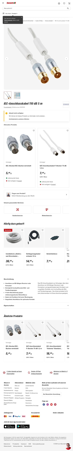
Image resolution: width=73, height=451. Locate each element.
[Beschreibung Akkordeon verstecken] (36, 279)
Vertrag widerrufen (17, 446)
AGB (29, 444)
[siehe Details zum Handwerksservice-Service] (17, 211)
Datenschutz (7, 444)
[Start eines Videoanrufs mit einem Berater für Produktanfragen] (36, 194)
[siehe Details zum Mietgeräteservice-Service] (47, 211)
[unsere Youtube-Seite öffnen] (51, 405)
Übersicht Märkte (8, 400)
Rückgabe (28, 398)
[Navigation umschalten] (2, 3)
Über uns (17, 385)
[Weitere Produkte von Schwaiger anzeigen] (65, 104)
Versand (28, 395)
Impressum (24, 444)
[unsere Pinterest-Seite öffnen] (55, 405)
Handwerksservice (8, 390)
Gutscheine (28, 403)
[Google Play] (23, 428)
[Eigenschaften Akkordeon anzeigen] (36, 305)
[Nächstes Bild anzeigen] (66, 59)
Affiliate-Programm (19, 398)
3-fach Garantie (8, 388)
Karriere (17, 388)
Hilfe (27, 388)
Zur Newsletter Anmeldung (51, 394)
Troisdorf (19, 181)
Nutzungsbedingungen (38, 444)
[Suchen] (35, 8)
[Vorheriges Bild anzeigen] (7, 59)
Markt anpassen (8, 20)
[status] (64, 3)
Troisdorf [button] (15, 13)
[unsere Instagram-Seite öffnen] (47, 405)
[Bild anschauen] (36, 57)
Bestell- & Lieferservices (32, 393)
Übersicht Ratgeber (9, 398)
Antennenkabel (49, 20)
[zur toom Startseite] (11, 3)
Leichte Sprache (30, 385)
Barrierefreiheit (28, 446)
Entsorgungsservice (9, 393)
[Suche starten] (68, 8)
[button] (59, 3)
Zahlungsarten (29, 390)
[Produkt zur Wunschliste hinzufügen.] (33, 130)
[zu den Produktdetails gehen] (7, 107)
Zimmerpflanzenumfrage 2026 (9, 403)
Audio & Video (39, 20)
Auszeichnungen (19, 395)
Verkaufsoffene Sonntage (32, 405)
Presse (16, 390)
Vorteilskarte (29, 400)
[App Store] (9, 428)
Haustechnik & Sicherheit (26, 20)
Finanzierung (7, 395)
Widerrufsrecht (7, 446)
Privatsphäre (16, 444)
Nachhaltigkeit (18, 393)
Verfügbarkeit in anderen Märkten (19, 119)
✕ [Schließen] (21, 17)
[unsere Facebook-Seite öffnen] (44, 405)
